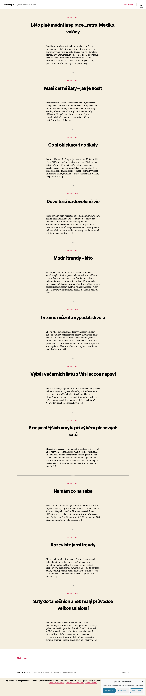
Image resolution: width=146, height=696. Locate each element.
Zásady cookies (91, 693)
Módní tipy (9, 5)
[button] (142, 682)
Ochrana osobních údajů (75, 693)
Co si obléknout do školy (73, 145)
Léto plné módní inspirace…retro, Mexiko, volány (73, 28)
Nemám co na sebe (73, 500)
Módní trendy (128, 5)
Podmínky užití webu (42, 683)
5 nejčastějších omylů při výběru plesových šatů (73, 440)
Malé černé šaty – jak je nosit (73, 88)
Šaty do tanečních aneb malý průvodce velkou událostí (73, 615)
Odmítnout (122, 690)
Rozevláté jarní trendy (73, 554)
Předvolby (136, 690)
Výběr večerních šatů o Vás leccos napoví (73, 379)
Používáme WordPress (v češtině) (65, 683)
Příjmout (109, 690)
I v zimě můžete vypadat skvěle (73, 318)
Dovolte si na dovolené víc (73, 202)
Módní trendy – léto (73, 259)
